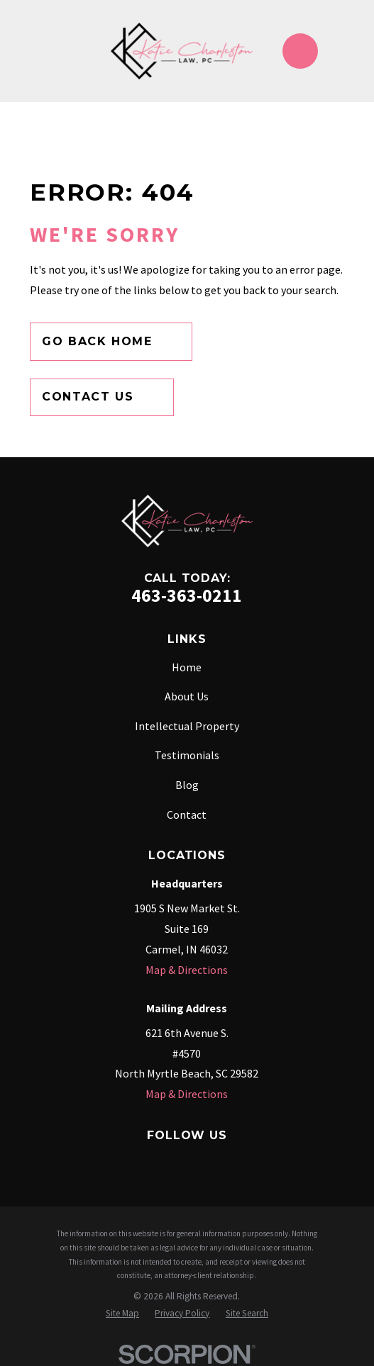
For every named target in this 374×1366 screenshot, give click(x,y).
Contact (187, 814)
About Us (187, 696)
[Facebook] (86, 1161)
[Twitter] (186, 1161)
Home (187, 667)
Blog (187, 785)
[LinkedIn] (221, 1161)
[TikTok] (288, 1161)
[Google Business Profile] (119, 1161)
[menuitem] (122, 1313)
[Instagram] (153, 1161)
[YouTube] (254, 1161)
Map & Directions (186, 970)
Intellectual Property (187, 726)
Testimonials (187, 755)
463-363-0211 (186, 595)
